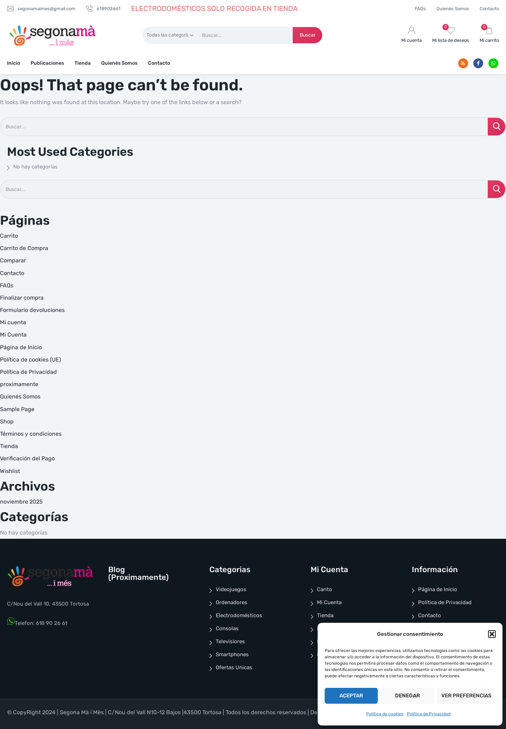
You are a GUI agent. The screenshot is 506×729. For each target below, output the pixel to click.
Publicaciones (47, 63)
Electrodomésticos (239, 615)
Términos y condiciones (30, 433)
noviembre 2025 (21, 501)
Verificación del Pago (27, 458)
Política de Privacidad (428, 713)
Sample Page (17, 409)
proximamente (19, 384)
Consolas (227, 628)
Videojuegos (231, 589)
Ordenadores (231, 602)
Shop (7, 421)
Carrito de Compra (24, 248)
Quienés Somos (452, 8)
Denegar (407, 695)
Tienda (82, 63)
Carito (324, 589)
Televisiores (230, 641)
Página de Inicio (21, 347)
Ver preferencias (466, 695)
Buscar (308, 35)
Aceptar (351, 695)
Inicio (13, 63)
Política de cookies (384, 713)
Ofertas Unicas (234, 667)
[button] (491, 634)
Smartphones (232, 654)
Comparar (13, 260)
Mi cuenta (13, 322)
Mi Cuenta (13, 334)
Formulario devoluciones (32, 310)
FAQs (420, 8)
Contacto (489, 8)
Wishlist (10, 471)
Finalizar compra (22, 297)
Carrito (9, 235)
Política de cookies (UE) (30, 359)
